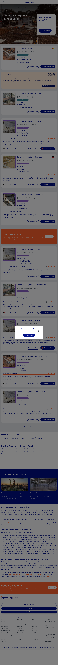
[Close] (40, 328)
